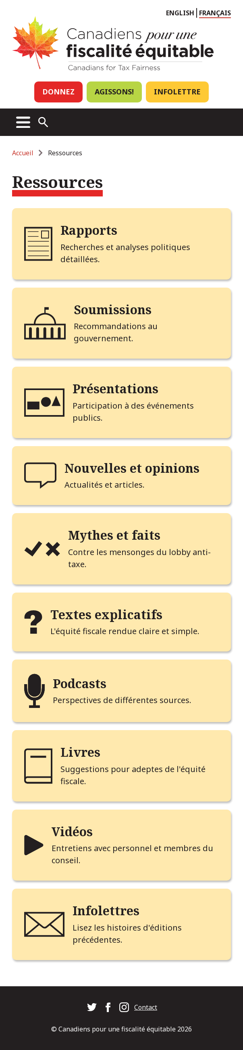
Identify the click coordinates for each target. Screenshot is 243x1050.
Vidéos (72, 831)
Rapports (88, 230)
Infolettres (106, 910)
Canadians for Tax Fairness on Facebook (108, 1007)
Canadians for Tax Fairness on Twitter (92, 1007)
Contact (145, 1007)
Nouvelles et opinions (131, 468)
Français (215, 12)
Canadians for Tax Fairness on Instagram (124, 1007)
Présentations (115, 388)
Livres (80, 752)
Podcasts (79, 683)
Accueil (22, 152)
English (180, 12)
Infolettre (177, 91)
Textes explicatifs (106, 614)
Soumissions (113, 309)
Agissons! (114, 91)
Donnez (58, 91)
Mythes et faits (114, 535)
